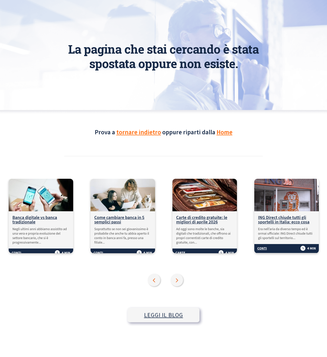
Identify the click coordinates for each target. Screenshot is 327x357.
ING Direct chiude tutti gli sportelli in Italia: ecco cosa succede (283, 219)
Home (224, 132)
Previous (154, 280)
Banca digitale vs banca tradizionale (34, 219)
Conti (16, 252)
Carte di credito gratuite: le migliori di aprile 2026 (201, 219)
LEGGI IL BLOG (163, 315)
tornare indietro (138, 132)
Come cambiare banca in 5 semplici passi (119, 219)
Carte (180, 252)
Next (177, 280)
